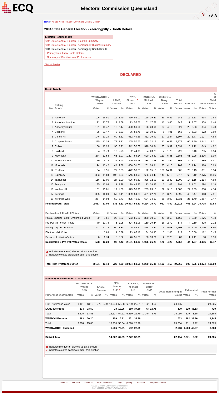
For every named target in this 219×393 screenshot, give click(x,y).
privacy (129, 383)
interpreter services (158, 383)
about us (64, 383)
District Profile (52, 64)
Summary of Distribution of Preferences (69, 57)
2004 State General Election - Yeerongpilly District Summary (78, 45)
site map (76, 383)
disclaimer (141, 383)
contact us (88, 383)
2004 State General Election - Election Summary (71, 40)
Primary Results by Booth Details (65, 53)
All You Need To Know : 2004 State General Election (76, 22)
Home (47, 22)
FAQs (119, 383)
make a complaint (104, 383)
